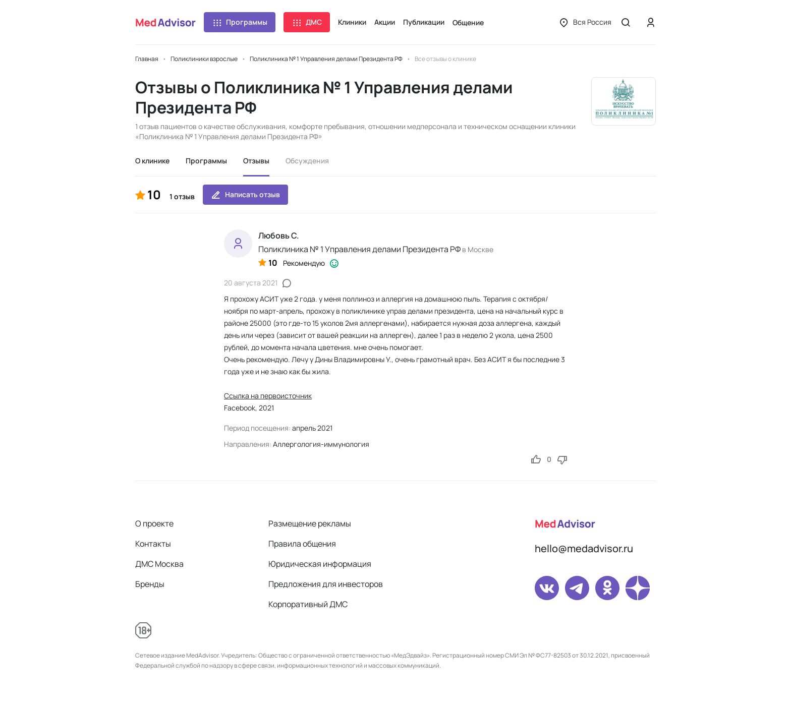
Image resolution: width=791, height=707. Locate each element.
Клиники (352, 22)
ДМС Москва (159, 563)
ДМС (307, 22)
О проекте (154, 523)
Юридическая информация (319, 563)
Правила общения (302, 543)
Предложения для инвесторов (325, 584)
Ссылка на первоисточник (268, 395)
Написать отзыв (245, 195)
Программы (239, 22)
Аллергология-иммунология (321, 444)
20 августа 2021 (250, 282)
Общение (468, 22)
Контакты (153, 543)
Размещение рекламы (309, 523)
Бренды (149, 584)
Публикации (423, 22)
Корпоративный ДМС (308, 604)
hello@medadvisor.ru (584, 548)
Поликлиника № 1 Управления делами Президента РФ (359, 249)
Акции (384, 22)
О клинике (152, 160)
